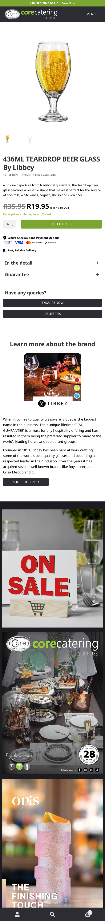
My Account (17, 914)
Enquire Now (52, 303)
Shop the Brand (26, 482)
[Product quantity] (9, 224)
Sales (53, 175)
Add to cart (61, 224)
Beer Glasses (42, 175)
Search (52, 914)
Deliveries (52, 314)
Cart (81, 911)
